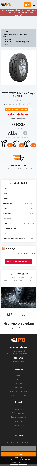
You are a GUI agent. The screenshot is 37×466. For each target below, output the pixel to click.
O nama (18, 376)
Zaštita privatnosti (18, 413)
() (28, 5)
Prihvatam (14, 463)
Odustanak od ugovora (18, 391)
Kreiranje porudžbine (18, 417)
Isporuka (18, 384)
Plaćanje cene (18, 409)
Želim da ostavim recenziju (18, 261)
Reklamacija (18, 421)
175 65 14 (7, 39)
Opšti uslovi (19, 380)
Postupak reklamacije (18, 395)
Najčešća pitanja (18, 425)
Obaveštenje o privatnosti (18, 429)
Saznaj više (22, 463)
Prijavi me (18, 455)
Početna (6, 32)
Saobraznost (18, 388)
